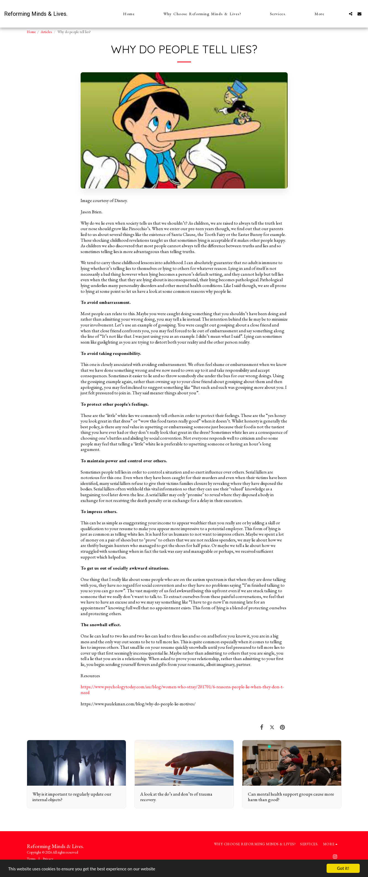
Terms (31, 859)
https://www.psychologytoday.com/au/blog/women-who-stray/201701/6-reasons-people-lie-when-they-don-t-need (182, 689)
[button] (350, 14)
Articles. (46, 32)
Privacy (48, 859)
